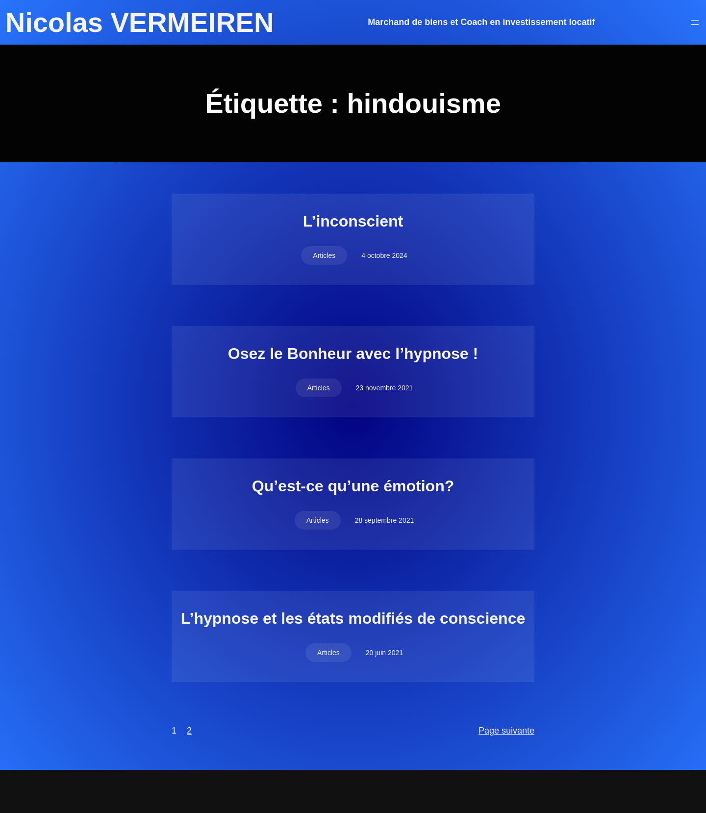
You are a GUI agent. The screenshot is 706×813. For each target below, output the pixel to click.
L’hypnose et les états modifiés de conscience (353, 618)
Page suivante (506, 731)
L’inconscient (353, 221)
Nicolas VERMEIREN (139, 22)
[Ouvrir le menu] (695, 22)
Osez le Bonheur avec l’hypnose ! (353, 353)
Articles (324, 255)
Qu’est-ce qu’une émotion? (353, 486)
